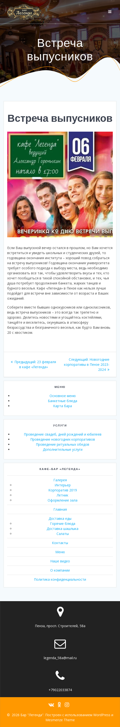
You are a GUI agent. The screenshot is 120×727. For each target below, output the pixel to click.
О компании (60, 570)
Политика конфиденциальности (60, 579)
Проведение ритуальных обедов (62, 444)
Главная (60, 509)
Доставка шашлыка (62, 528)
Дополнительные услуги (62, 449)
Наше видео (60, 561)
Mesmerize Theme (60, 720)
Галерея (60, 480)
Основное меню (63, 395)
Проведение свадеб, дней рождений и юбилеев (62, 434)
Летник (62, 495)
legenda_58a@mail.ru (60, 658)
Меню (60, 552)
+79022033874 (60, 690)
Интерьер (63, 485)
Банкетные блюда (62, 401)
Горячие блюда (62, 523)
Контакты (60, 542)
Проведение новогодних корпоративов (62, 439)
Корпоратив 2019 (62, 490)
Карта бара (62, 406)
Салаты (63, 533)
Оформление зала (62, 500)
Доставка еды (60, 518)
